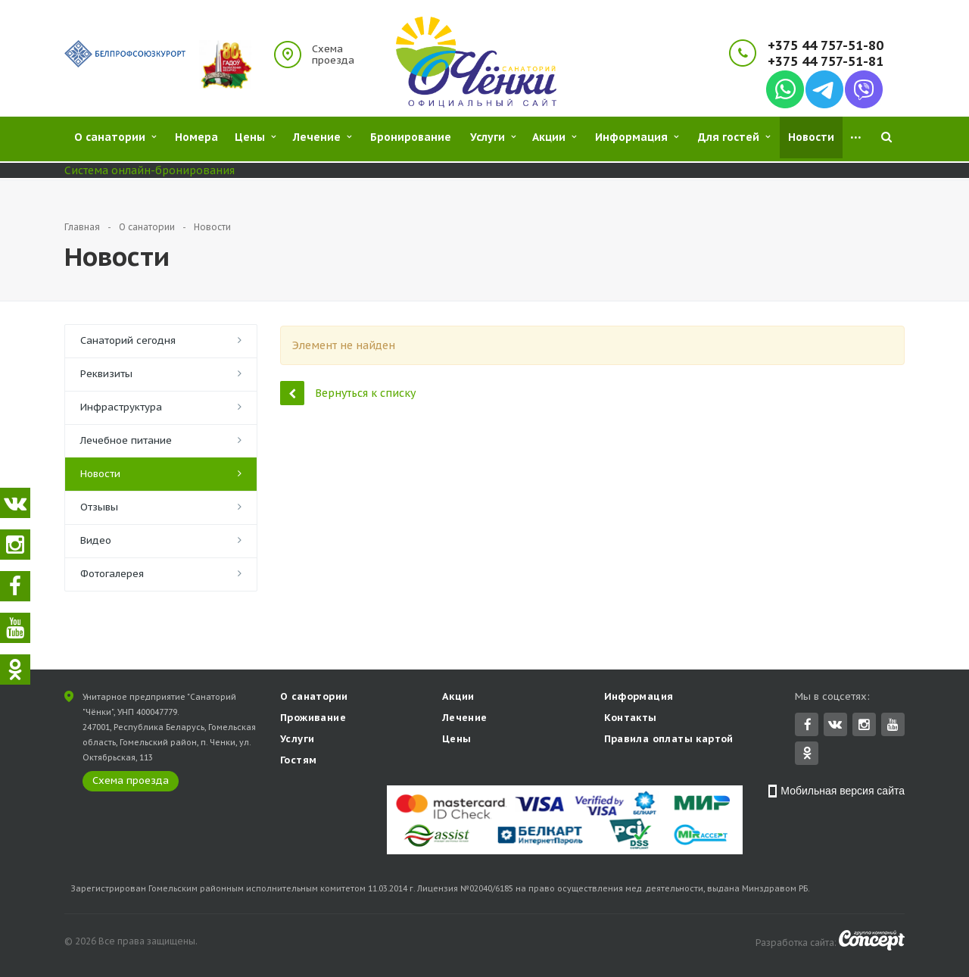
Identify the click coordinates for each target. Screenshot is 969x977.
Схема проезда (333, 54)
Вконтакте (835, 725)
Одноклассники (807, 754)
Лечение (465, 719)
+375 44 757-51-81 (825, 62)
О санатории (313, 697)
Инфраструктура (121, 407)
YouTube (893, 725)
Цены (457, 740)
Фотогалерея (112, 573)
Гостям (298, 761)
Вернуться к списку (348, 392)
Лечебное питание (126, 440)
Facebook (808, 725)
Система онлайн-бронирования (149, 170)
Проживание (313, 719)
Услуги (297, 740)
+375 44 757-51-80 (825, 46)
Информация (639, 697)
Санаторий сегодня (128, 340)
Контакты (630, 719)
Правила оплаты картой (669, 740)
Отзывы (99, 507)
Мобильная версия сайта (842, 792)
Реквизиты (106, 373)
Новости (100, 473)
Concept (872, 942)
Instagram (864, 725)
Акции (458, 697)
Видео (95, 540)
